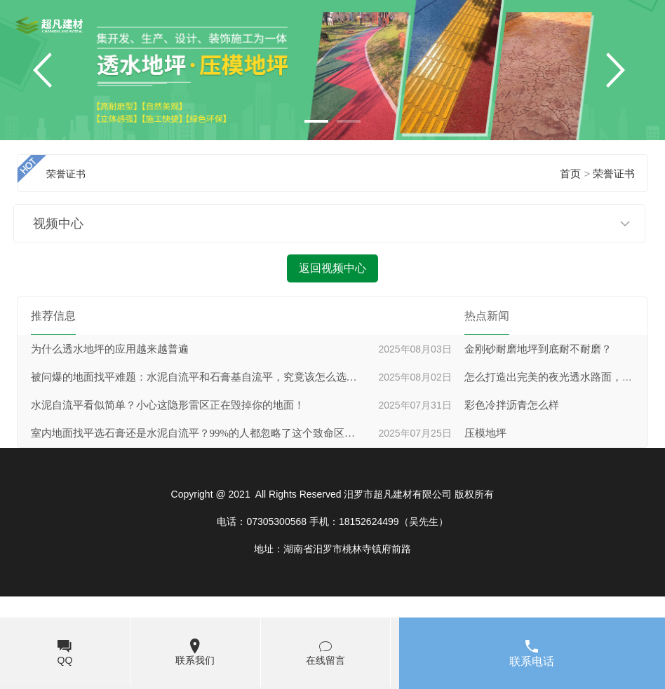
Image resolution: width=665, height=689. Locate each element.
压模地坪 (485, 433)
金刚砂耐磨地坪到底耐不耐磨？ (538, 349)
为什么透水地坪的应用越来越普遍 (110, 349)
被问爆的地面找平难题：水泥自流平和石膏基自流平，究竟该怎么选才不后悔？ (196, 377)
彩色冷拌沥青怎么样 (511, 405)
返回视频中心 (332, 268)
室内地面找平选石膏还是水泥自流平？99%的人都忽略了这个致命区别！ (196, 433)
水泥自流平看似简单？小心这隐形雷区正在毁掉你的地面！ (167, 405)
